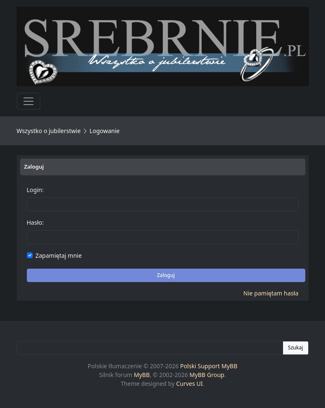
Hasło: (35, 222)
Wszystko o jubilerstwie (49, 131)
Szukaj (295, 347)
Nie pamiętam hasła (270, 293)
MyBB (142, 375)
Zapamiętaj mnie (59, 255)
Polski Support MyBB (209, 366)
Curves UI (189, 383)
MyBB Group (207, 375)
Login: (35, 190)
